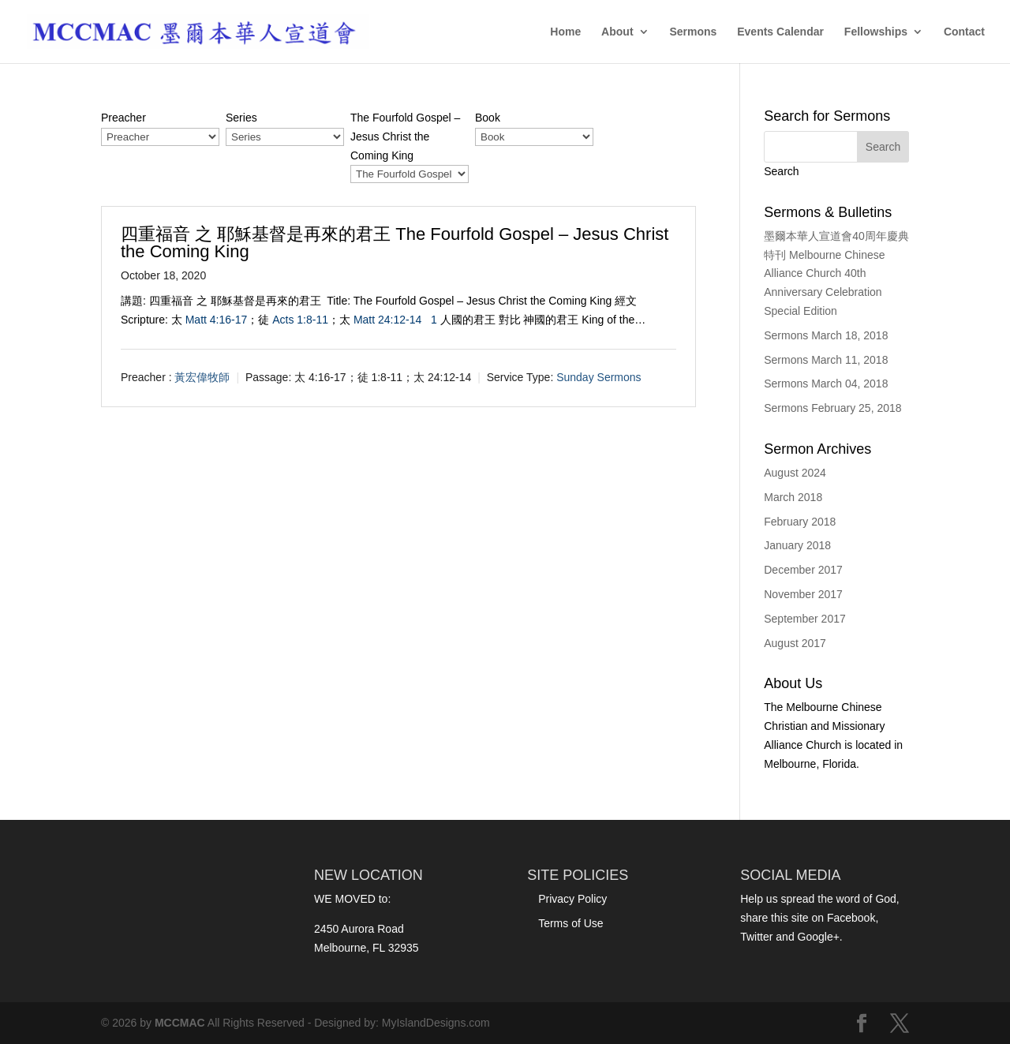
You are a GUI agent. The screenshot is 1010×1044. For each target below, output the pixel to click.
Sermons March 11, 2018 (826, 360)
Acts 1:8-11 (300, 319)
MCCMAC (180, 1022)
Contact (964, 32)
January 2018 (797, 545)
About (617, 32)
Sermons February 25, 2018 (832, 408)
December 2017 (803, 569)
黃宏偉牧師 (202, 377)
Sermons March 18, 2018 (826, 335)
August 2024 (795, 472)
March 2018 (793, 497)
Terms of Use (570, 923)
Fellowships (875, 32)
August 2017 (795, 643)
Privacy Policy (572, 898)
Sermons (692, 32)
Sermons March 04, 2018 (826, 383)
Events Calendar (780, 32)
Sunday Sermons (598, 377)
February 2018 (800, 521)
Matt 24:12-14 (387, 319)
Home (565, 32)
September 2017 (805, 618)
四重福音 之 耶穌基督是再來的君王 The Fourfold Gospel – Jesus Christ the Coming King (394, 242)
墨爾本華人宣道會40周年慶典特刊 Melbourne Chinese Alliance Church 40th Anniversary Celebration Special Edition (836, 273)
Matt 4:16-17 (216, 319)
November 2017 (803, 594)
